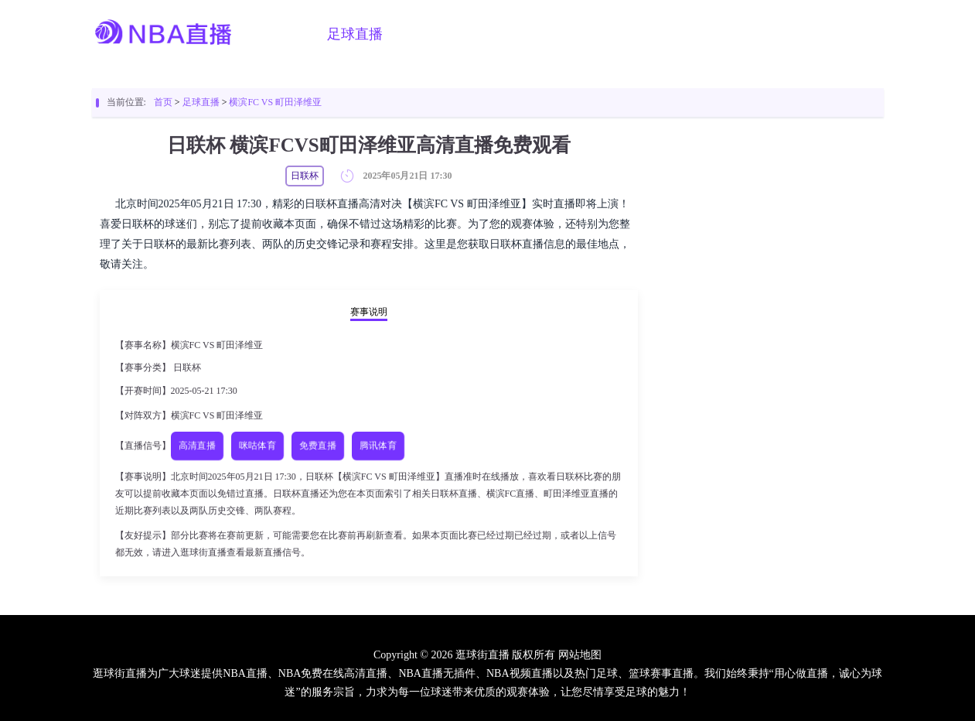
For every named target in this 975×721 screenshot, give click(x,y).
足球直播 (355, 34)
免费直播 (317, 445)
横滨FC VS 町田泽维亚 (275, 102)
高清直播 (197, 445)
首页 (290, 34)
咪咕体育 (257, 445)
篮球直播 (434, 34)
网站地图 (580, 655)
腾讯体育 (378, 445)
